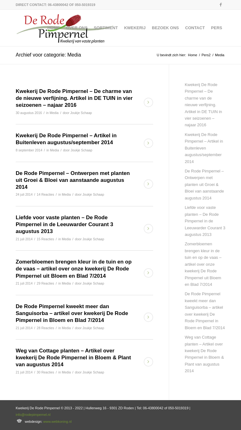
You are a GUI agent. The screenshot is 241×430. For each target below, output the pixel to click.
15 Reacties (45, 239)
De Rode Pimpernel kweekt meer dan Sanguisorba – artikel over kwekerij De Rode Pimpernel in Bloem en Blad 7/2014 (72, 313)
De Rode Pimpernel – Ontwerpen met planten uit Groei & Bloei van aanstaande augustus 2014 (73, 180)
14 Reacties (45, 194)
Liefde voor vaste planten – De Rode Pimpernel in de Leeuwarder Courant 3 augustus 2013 (64, 224)
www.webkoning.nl (57, 421)
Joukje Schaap (81, 113)
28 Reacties (45, 328)
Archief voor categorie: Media (48, 54)
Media (54, 113)
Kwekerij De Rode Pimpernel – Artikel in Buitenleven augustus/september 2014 (204, 148)
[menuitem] (53, 28)
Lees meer (148, 102)
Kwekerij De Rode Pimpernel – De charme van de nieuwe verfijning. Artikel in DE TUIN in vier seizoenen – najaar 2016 (74, 98)
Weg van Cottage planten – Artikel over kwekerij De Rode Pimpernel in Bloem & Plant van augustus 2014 (73, 357)
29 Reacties (45, 283)
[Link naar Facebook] (220, 4)
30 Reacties (45, 372)
